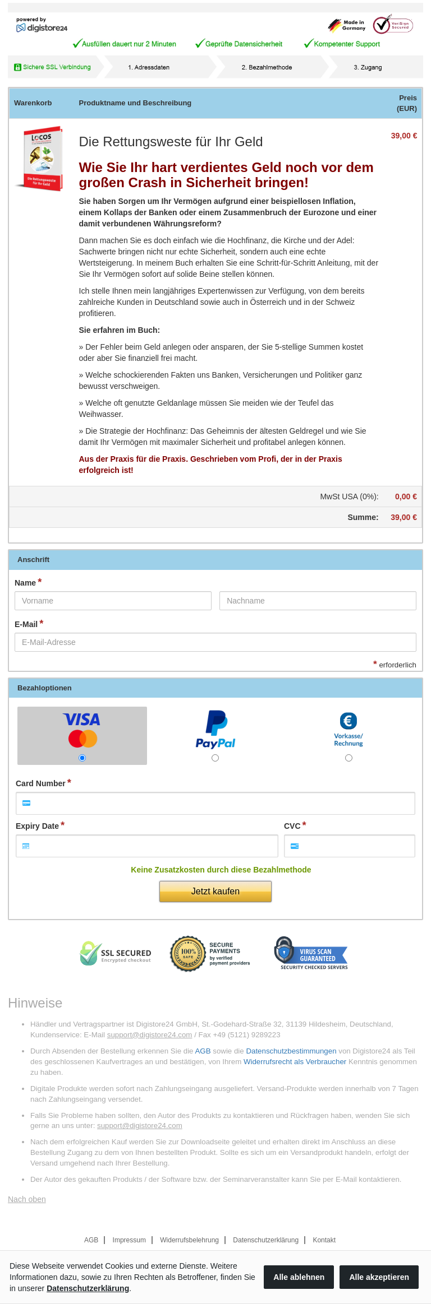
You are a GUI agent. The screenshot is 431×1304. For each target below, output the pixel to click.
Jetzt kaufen (215, 891)
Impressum (129, 1240)
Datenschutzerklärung (266, 1240)
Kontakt (324, 1240)
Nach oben (27, 1199)
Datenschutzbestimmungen (291, 1051)
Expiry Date (37, 826)
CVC (292, 826)
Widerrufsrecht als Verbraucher (295, 1061)
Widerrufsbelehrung (189, 1240)
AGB (202, 1051)
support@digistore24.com (149, 1035)
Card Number (41, 783)
